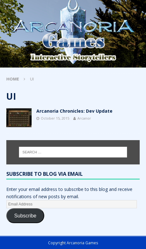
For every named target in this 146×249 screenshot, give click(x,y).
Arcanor (84, 118)
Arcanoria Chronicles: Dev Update (74, 111)
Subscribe (25, 215)
